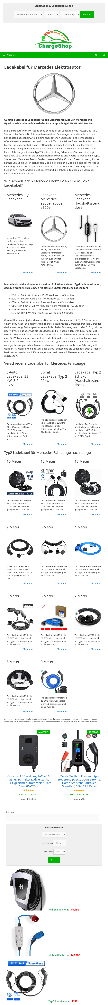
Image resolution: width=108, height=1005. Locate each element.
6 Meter (47, 595)
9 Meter (47, 661)
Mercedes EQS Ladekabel (18, 196)
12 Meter (48, 461)
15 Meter (82, 461)
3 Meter (47, 527)
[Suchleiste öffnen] (104, 55)
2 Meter (13, 527)
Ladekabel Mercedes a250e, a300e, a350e (52, 201)
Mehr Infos (28, 272)
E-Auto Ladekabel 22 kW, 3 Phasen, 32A (18, 378)
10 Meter (14, 461)
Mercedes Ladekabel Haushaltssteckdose (87, 201)
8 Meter (13, 661)
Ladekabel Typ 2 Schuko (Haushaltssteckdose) (88, 378)
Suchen (10, 812)
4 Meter (81, 527)
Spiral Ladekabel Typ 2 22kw (54, 376)
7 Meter (81, 595)
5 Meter (13, 595)
